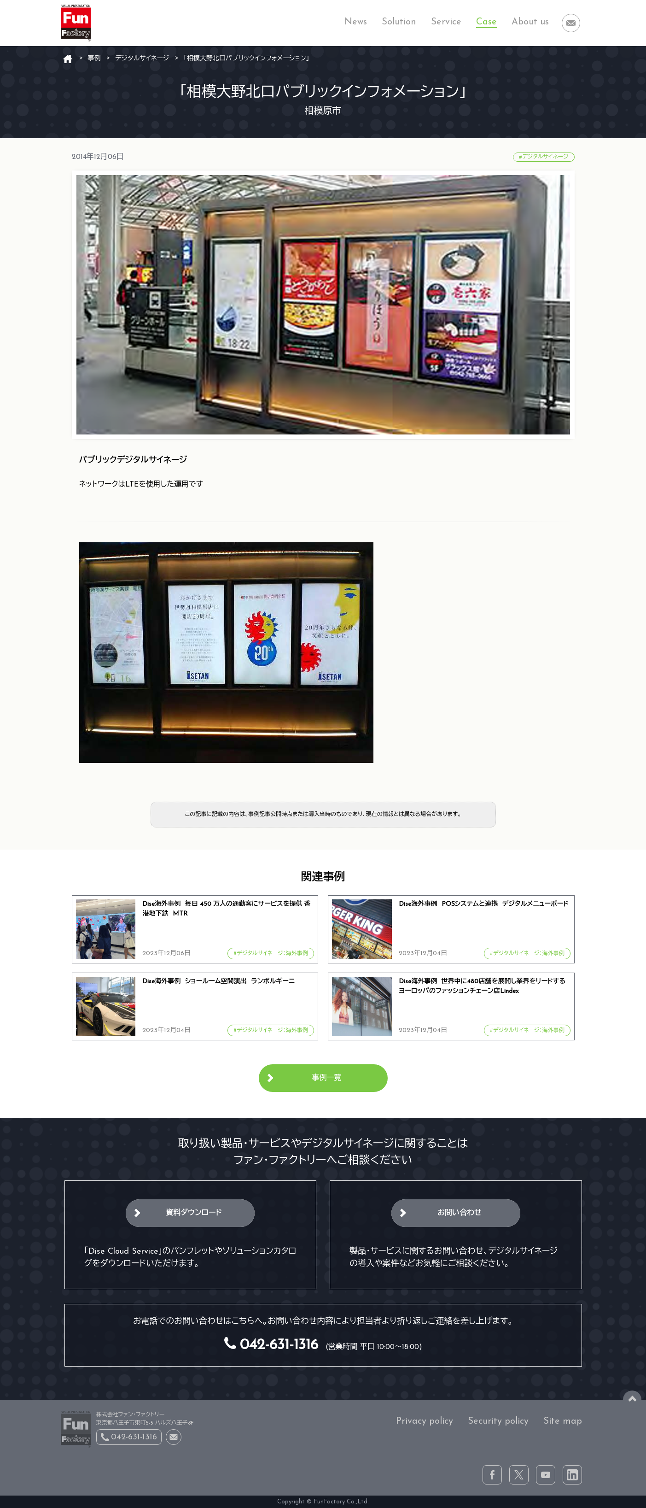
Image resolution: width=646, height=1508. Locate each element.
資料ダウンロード (194, 1213)
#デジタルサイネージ (544, 157)
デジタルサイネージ (142, 58)
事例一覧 (327, 1078)
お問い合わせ (459, 1213)
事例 (94, 58)
